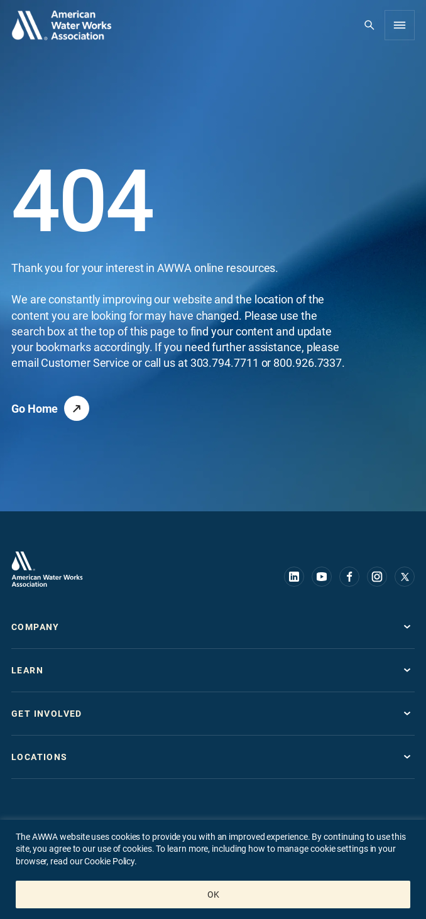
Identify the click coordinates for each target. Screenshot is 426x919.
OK (213, 894)
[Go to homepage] (47, 569)
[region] (213, 869)
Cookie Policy (108, 861)
